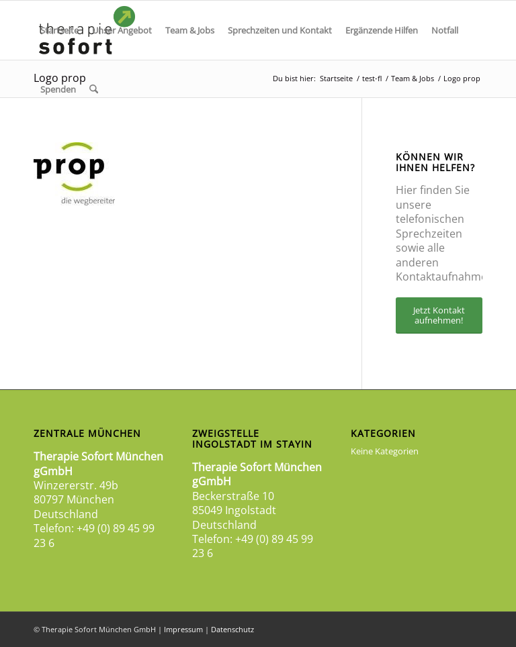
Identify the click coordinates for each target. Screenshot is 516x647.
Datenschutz (232, 629)
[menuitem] (59, 30)
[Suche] (94, 89)
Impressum (183, 629)
